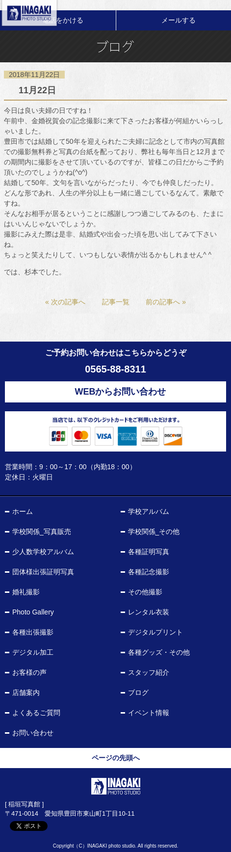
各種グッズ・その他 (159, 652)
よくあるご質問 (36, 713)
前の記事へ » (166, 302)
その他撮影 (145, 592)
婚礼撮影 (26, 592)
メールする (178, 20)
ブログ (138, 692)
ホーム (22, 511)
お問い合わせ (32, 733)
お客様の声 (29, 672)
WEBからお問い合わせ (120, 392)
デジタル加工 (32, 652)
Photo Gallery (33, 612)
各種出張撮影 (32, 632)
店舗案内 (26, 692)
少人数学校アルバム (43, 552)
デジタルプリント (155, 632)
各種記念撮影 (148, 572)
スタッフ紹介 (148, 672)
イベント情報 (148, 713)
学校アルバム (148, 511)
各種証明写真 (148, 552)
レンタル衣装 (148, 612)
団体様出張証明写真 (43, 572)
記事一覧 (115, 302)
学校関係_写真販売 (41, 531)
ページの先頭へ (116, 758)
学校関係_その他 (154, 531)
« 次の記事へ (65, 302)
